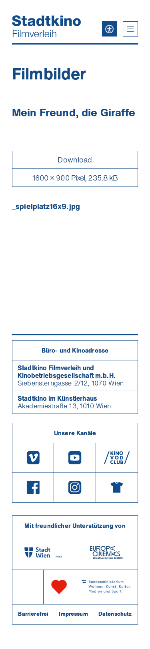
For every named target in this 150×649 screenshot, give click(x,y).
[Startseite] (46, 26)
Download (75, 159)
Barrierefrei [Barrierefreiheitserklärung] (33, 614)
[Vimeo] (33, 457)
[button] (130, 29)
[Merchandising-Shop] (117, 487)
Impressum (73, 614)
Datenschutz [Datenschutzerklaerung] (115, 614)
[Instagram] (75, 487)
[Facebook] (33, 487)
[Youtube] (75, 457)
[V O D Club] (117, 457)
